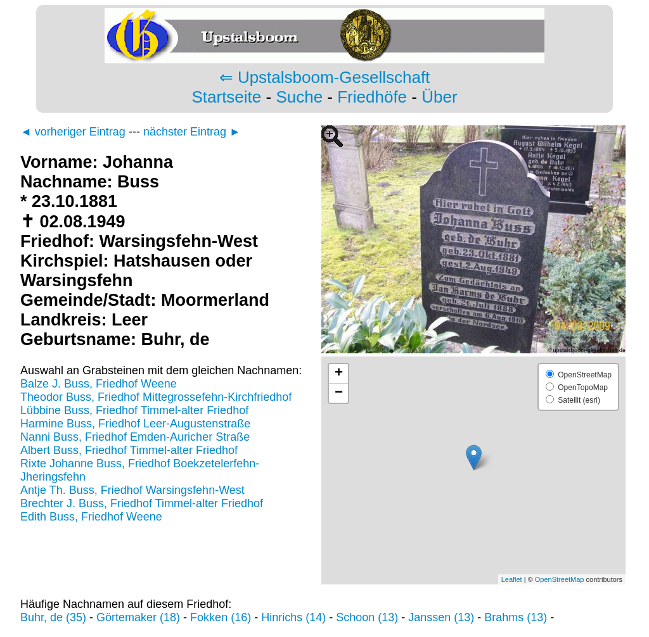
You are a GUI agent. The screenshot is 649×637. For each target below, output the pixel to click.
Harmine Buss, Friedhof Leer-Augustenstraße (135, 423)
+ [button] (339, 373)
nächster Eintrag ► (192, 131)
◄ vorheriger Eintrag (72, 131)
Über (439, 96)
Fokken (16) (220, 617)
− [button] (339, 393)
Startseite (226, 96)
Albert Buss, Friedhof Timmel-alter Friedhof (129, 450)
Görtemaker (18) (138, 617)
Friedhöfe (372, 96)
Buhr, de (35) (53, 617)
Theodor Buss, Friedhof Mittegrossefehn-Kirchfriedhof (156, 397)
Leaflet (511, 579)
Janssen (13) (441, 617)
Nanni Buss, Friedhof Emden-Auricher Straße (135, 437)
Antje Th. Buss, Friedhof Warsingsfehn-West (132, 490)
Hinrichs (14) (293, 617)
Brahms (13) (515, 617)
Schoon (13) (367, 617)
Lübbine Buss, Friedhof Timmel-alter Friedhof (134, 410)
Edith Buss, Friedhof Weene (91, 516)
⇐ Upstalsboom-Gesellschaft (324, 77)
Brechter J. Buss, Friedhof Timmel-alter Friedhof (141, 503)
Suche (299, 96)
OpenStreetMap (559, 579)
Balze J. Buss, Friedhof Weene (98, 383)
